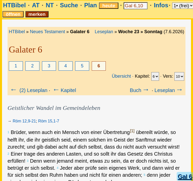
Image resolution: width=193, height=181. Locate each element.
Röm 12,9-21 (24, 121)
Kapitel (64, 90)
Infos (161, 5)
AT (35, 5)
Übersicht (121, 76)
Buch (140, 90)
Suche (69, 5)
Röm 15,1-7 (48, 121)
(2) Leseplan (28, 90)
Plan (90, 5)
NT (50, 5)
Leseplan (104, 31)
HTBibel (14, 5)
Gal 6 (185, 176)
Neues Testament (47, 31)
